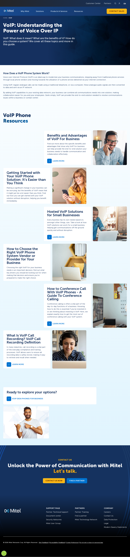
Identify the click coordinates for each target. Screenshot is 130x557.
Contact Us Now (53, 481)
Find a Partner (77, 481)
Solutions (40, 11)
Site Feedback (43, 542)
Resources (78, 11)
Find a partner (81, 516)
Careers (107, 512)
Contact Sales (116, 11)
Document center (53, 516)
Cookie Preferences (72, 542)
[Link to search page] (115, 3)
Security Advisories (54, 520)
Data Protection (110, 520)
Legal (106, 523)
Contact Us (108, 516)
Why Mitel (25, 11)
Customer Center (93, 3)
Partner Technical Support (57, 512)
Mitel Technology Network (86, 520)
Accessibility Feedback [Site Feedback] (57, 542)
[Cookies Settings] (4, 553)
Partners (107, 3)
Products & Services (59, 11)
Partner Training (82, 512)
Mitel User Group (53, 523)
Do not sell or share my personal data (91, 542)
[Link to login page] (119, 3)
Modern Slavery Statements (115, 527)
